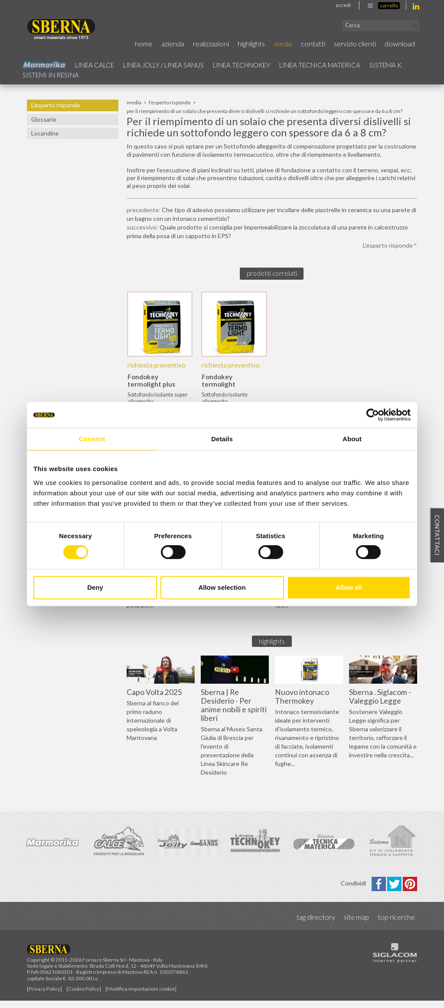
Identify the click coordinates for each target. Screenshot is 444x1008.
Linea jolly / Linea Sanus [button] (173, 66)
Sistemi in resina (99, 76)
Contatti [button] (317, 44)
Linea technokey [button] (261, 66)
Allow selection (221, 587)
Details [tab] (222, 439)
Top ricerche (397, 923)
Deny (95, 587)
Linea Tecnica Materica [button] (347, 66)
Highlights (259, 44)
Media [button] (289, 44)
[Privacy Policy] (44, 995)
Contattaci (437, 535)
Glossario (43, 119)
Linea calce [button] (97, 66)
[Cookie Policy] (83, 995)
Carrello (389, 5)
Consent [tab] (92, 439)
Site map (359, 923)
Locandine (44, 133)
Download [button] (400, 44)
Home (157, 44)
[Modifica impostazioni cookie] (140, 995)
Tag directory (320, 923)
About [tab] (352, 439)
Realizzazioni (221, 44)
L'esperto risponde (54, 105)
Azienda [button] (184, 44)
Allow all (349, 587)
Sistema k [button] (40, 76)
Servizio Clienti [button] (357, 44)
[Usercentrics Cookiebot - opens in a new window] (373, 414)
